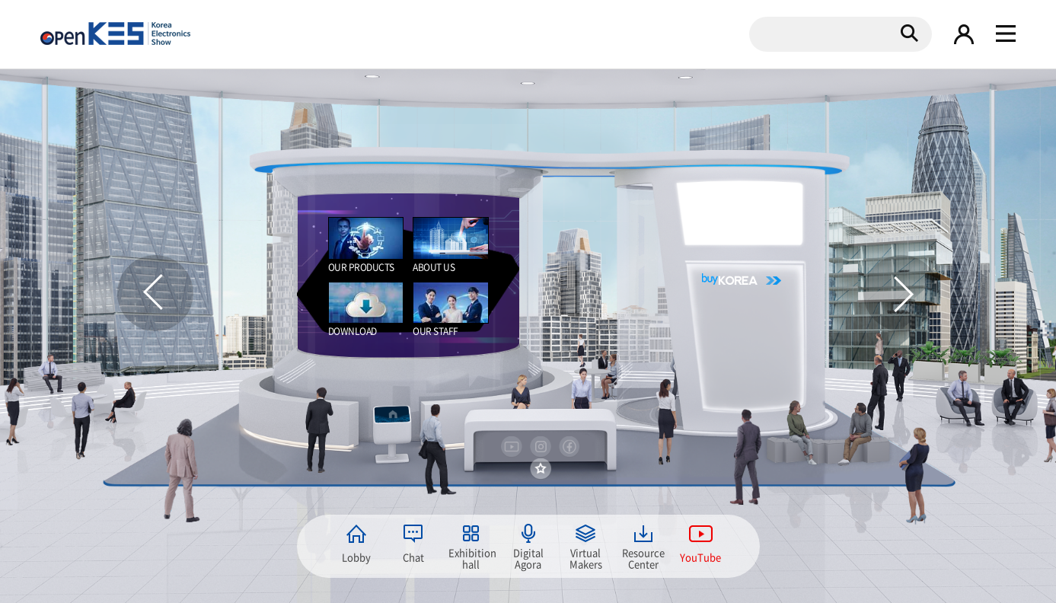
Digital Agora (528, 557)
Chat (413, 557)
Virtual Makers (585, 557)
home (392, 413)
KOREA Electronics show (115, 33)
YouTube (700, 557)
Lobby (356, 557)
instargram (540, 447)
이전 (155, 293)
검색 (909, 33)
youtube (511, 447)
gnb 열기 (1006, 34)
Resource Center (643, 557)
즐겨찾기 (540, 469)
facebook (569, 447)
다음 (901, 293)
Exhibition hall (471, 557)
